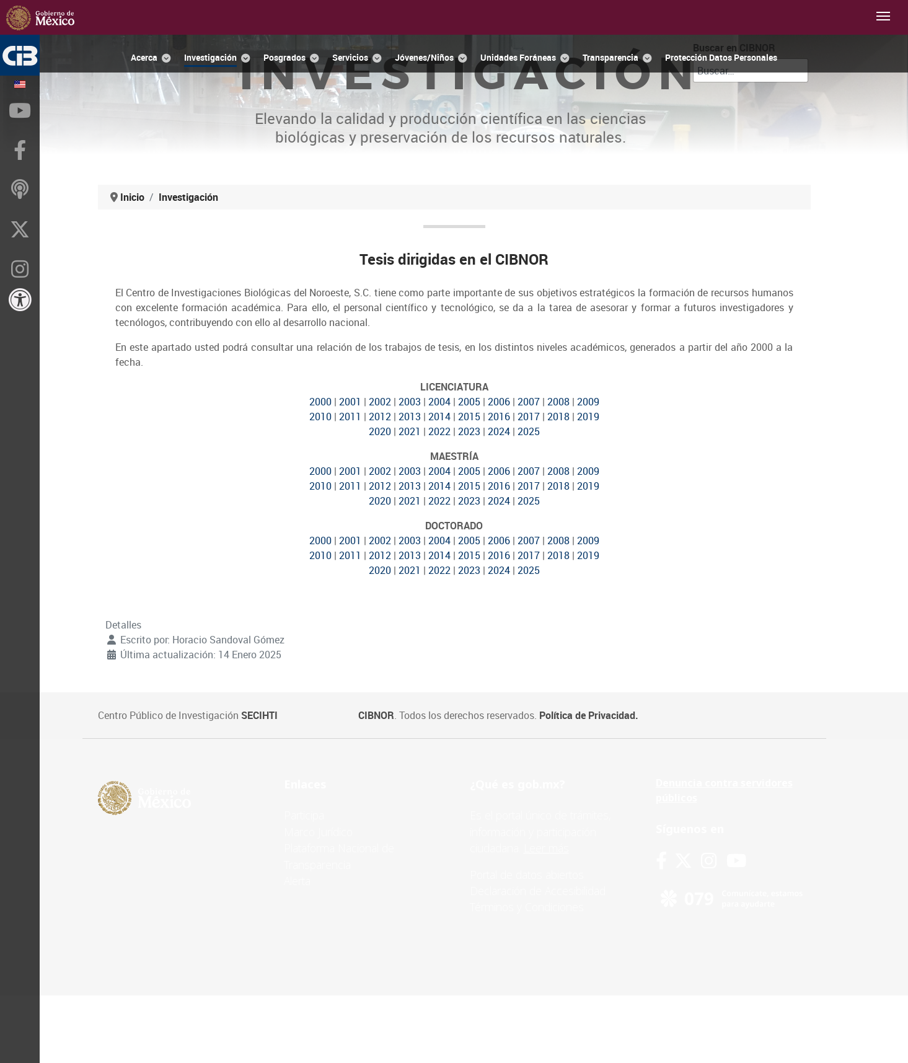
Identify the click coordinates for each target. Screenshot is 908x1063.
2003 (410, 401)
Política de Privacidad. (588, 715)
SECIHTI (259, 715)
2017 (529, 416)
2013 (410, 416)
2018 (558, 416)
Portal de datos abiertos (527, 874)
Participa (304, 815)
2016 (499, 416)
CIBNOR (376, 715)
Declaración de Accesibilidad (538, 890)
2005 (469, 401)
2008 (558, 401)
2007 (529, 401)
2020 (380, 431)
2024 (499, 431)
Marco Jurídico (318, 831)
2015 (469, 416)
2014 (439, 416)
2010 (320, 416)
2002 (380, 401)
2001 (350, 401)
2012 (380, 416)
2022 (439, 431)
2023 (469, 431)
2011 (350, 416)
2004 (439, 401)
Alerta (297, 880)
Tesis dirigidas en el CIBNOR (454, 259)
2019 (588, 416)
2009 (588, 401)
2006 (499, 401)
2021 (410, 431)
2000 (320, 401)
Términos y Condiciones (527, 906)
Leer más (546, 847)
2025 (529, 431)
